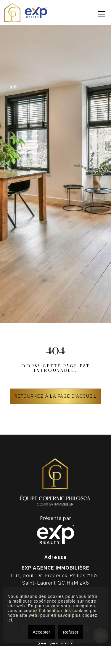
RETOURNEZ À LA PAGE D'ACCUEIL (56, 396)
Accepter (41, 631)
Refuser (70, 631)
